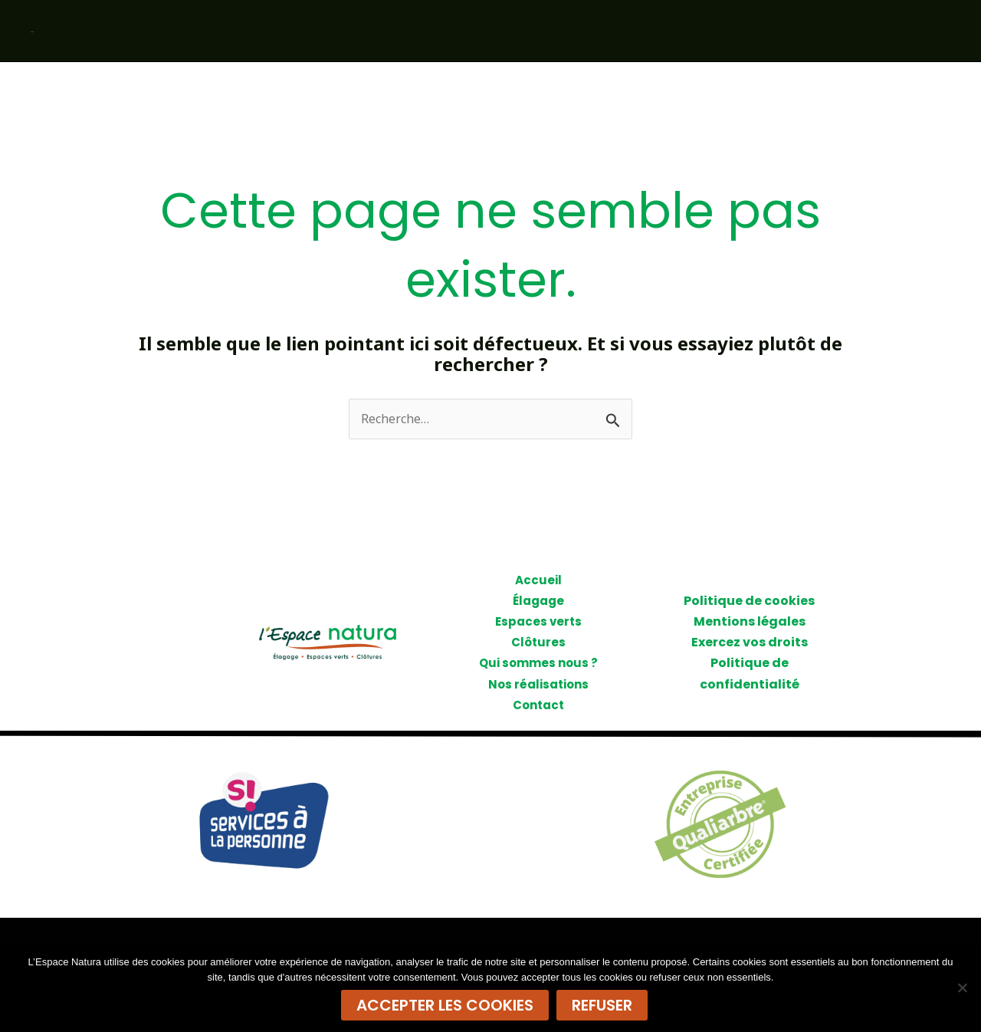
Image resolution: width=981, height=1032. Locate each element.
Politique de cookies (749, 601)
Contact (911, 30)
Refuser (602, 1005)
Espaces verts (443, 30)
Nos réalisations (810, 30)
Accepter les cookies (444, 1005)
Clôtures (554, 30)
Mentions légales (749, 621)
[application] (359, 30)
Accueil (254, 30)
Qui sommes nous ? (674, 30)
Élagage (334, 30)
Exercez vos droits (749, 642)
